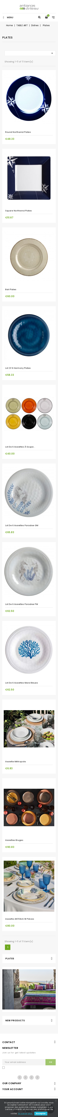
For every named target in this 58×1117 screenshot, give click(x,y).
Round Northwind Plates (18, 132)
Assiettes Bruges (14, 840)
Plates (9, 958)
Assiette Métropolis (15, 761)
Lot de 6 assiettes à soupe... (20, 446)
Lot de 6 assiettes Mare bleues (21, 682)
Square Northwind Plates (18, 210)
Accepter (41, 1113)
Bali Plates (10, 289)
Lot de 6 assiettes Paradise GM (21, 525)
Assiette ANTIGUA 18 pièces (19, 918)
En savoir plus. (25, 1113)
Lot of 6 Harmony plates (18, 368)
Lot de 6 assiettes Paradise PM (21, 604)
